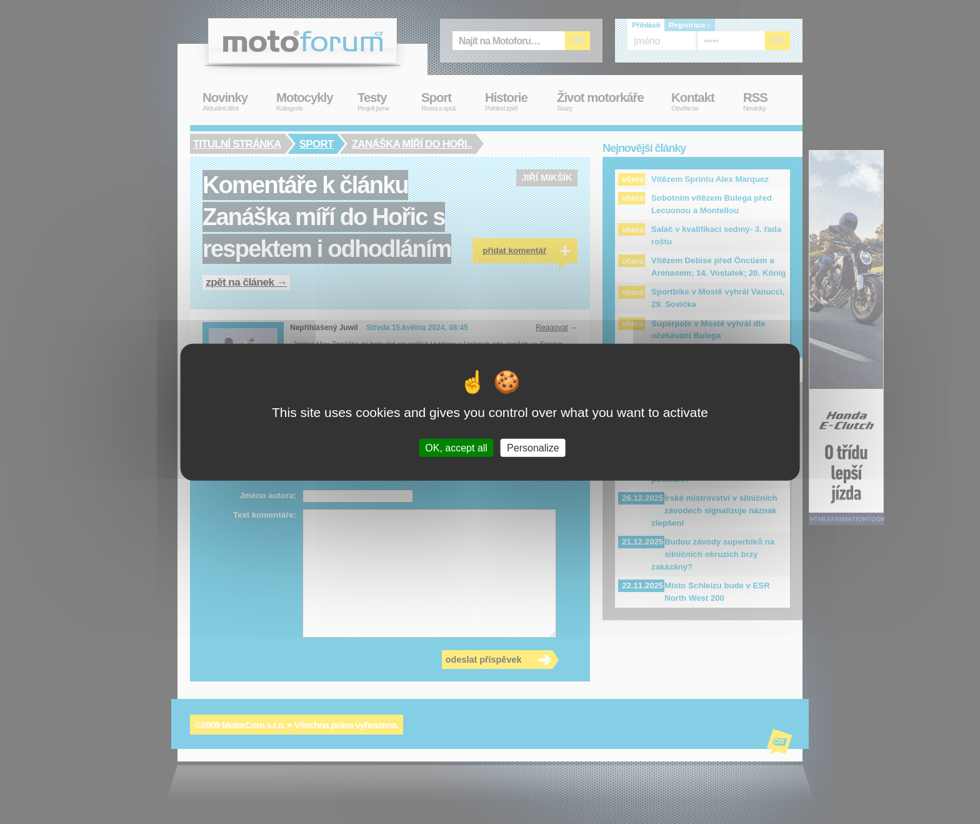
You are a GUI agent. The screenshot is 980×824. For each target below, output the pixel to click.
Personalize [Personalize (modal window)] (533, 447)
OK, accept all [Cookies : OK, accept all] (456, 447)
